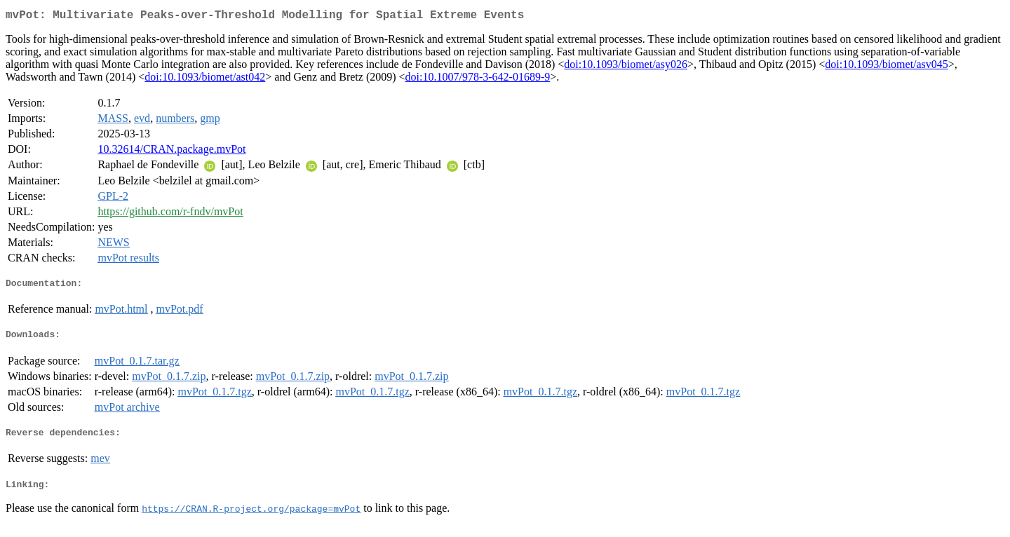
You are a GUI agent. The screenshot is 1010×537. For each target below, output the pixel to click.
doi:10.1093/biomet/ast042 (204, 80)
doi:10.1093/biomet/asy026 (625, 67)
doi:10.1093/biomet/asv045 (886, 67)
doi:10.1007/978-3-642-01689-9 (478, 80)
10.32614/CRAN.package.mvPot (171, 152)
